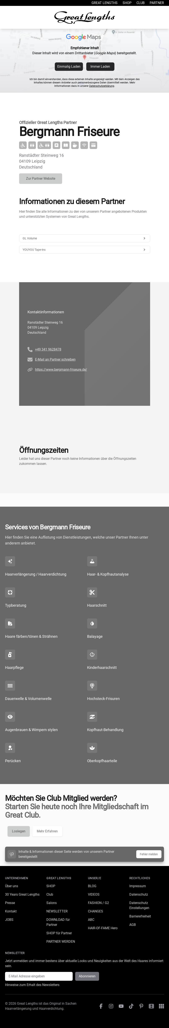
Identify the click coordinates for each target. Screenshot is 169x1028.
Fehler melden (149, 854)
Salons (51, 903)
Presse (10, 903)
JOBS (9, 920)
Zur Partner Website (40, 179)
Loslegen (18, 831)
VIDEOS (94, 894)
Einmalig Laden (68, 67)
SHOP (50, 886)
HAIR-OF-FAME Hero (103, 928)
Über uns (11, 886)
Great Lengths (105, 3)
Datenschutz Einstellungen (139, 905)
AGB (132, 925)
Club (140, 3)
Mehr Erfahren (47, 831)
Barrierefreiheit (140, 916)
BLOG (92, 886)
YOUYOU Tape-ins (85, 250)
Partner (157, 3)
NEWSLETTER (57, 911)
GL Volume (85, 238)
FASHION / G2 (98, 903)
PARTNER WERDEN (60, 942)
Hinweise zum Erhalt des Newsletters (32, 985)
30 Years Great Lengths (22, 894)
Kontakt (11, 911)
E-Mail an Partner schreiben (55, 359)
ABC (91, 920)
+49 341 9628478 (48, 349)
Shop (127, 3)
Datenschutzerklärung (101, 85)
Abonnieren (87, 976)
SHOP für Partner (59, 933)
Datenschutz (138, 894)
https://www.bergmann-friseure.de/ (61, 370)
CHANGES (95, 911)
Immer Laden (100, 67)
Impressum (137, 886)
